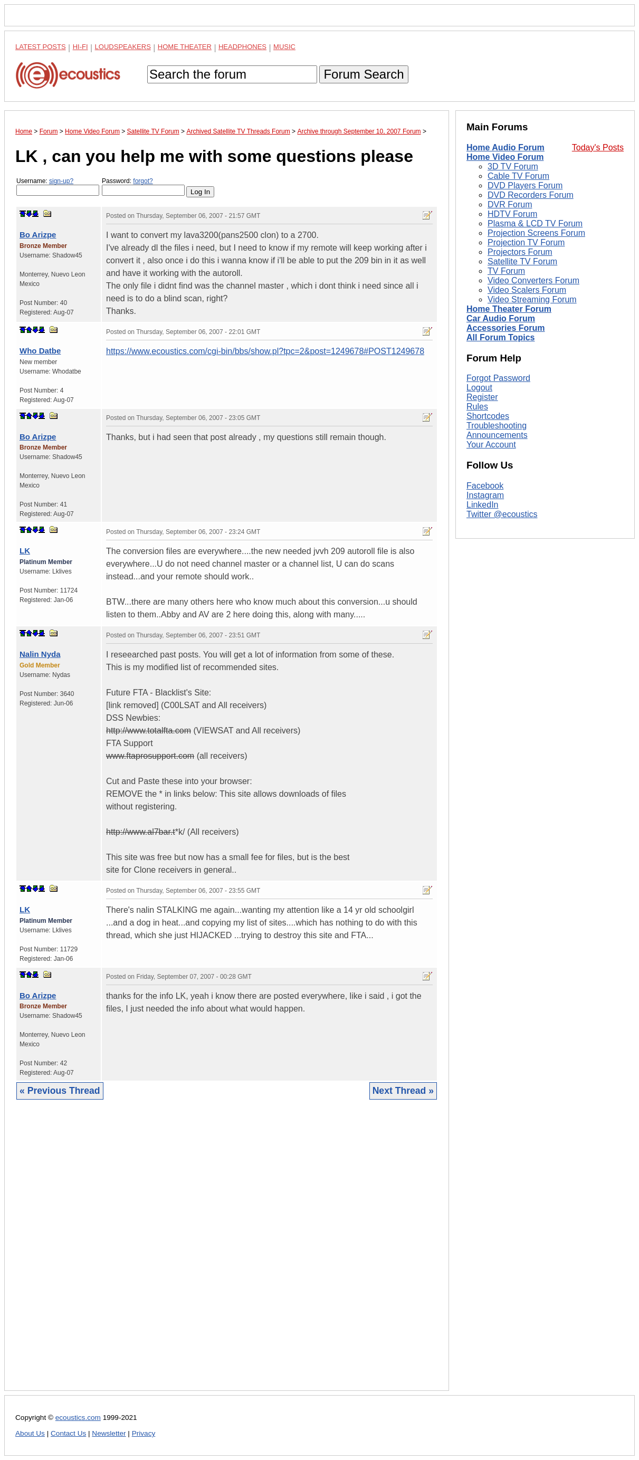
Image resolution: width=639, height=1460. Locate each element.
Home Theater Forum (508, 308)
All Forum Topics (500, 337)
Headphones (242, 47)
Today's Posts (598, 147)
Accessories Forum (505, 327)
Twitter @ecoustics (502, 514)
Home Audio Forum (505, 147)
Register (482, 397)
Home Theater (185, 47)
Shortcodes (487, 416)
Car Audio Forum (500, 318)
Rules (477, 406)
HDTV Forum (512, 213)
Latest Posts (40, 47)
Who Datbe (40, 350)
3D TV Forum (513, 166)
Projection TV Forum (526, 242)
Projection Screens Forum (536, 232)
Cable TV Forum (518, 175)
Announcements (497, 435)
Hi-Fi (80, 47)
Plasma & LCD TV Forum (535, 223)
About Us (30, 1433)
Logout (479, 387)
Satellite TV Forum (522, 261)
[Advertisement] (226, 1253)
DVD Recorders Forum (531, 194)
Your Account (491, 444)
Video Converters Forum (533, 280)
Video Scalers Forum (527, 289)
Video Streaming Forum (532, 299)
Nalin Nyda (40, 654)
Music (284, 47)
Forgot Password (498, 378)
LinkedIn (482, 504)
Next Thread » (403, 1090)
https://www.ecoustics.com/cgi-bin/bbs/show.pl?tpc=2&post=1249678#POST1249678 (265, 351)
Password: (143, 186)
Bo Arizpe (38, 234)
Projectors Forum (520, 251)
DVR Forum (510, 204)
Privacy (144, 1433)
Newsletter (109, 1433)
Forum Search (363, 74)
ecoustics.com (78, 1417)
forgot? (142, 181)
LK (25, 550)
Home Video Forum (504, 156)
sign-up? (61, 181)
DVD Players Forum (525, 185)
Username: (57, 186)
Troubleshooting (496, 425)
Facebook (484, 485)
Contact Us (68, 1433)
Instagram (485, 495)
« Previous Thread (60, 1090)
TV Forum (506, 270)
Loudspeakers (123, 47)
